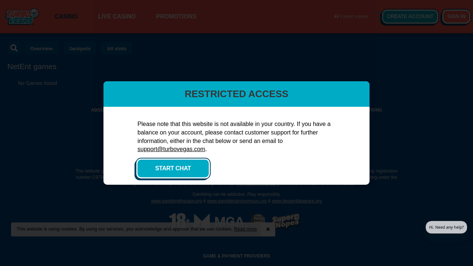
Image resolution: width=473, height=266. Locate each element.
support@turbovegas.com (171, 149)
